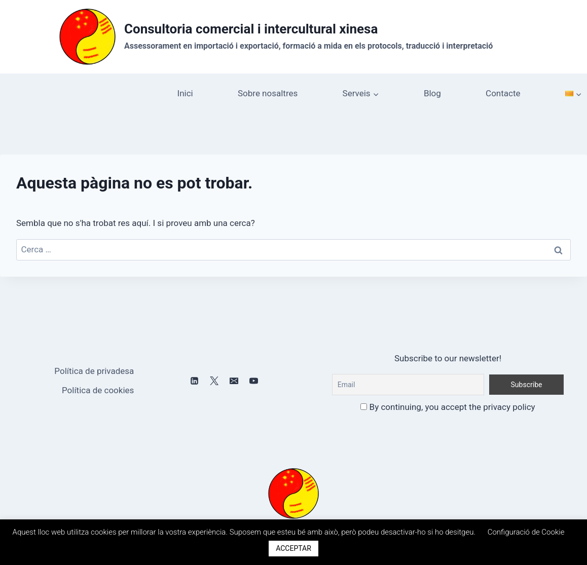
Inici (185, 93)
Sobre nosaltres (268, 93)
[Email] (233, 381)
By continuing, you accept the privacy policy (447, 407)
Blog (432, 93)
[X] (214, 381)
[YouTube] (253, 381)
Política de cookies (98, 390)
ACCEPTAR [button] (293, 548)
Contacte (503, 93)
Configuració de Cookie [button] (526, 532)
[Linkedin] (194, 381)
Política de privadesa (94, 371)
